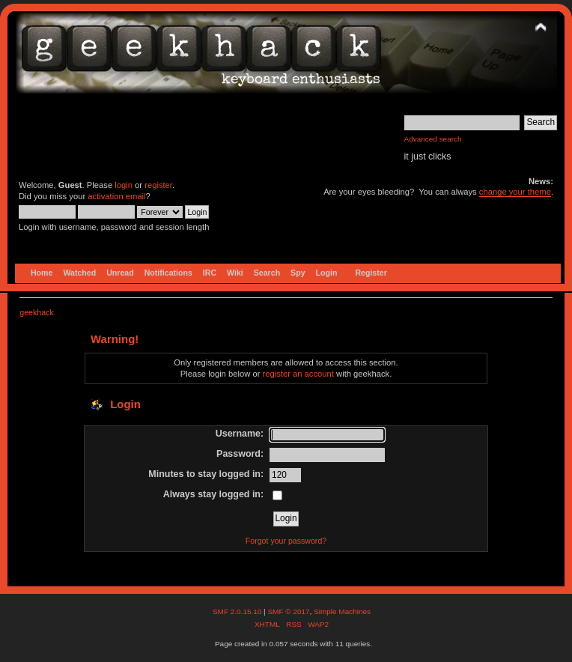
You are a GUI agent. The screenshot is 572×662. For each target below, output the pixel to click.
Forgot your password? (286, 540)
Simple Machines (342, 611)
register (158, 184)
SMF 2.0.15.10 (238, 611)
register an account (298, 373)
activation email (116, 196)
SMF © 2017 (288, 611)
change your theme (515, 191)
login (124, 184)
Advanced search (433, 139)
